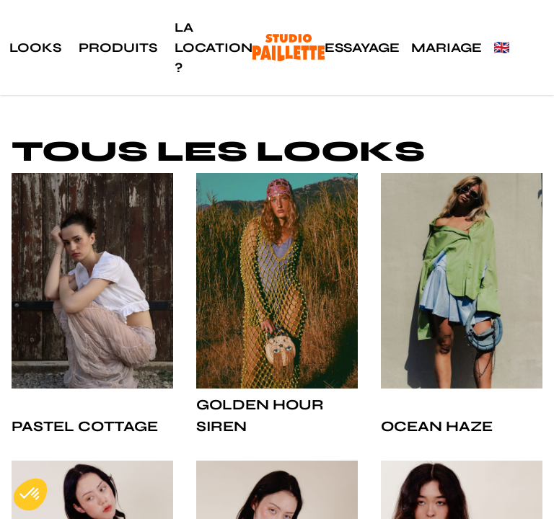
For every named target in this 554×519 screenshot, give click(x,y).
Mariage (446, 48)
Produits (118, 48)
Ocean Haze (437, 426)
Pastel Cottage (85, 426)
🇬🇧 (501, 48)
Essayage (362, 48)
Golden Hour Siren (260, 415)
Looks (35, 48)
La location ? (213, 47)
